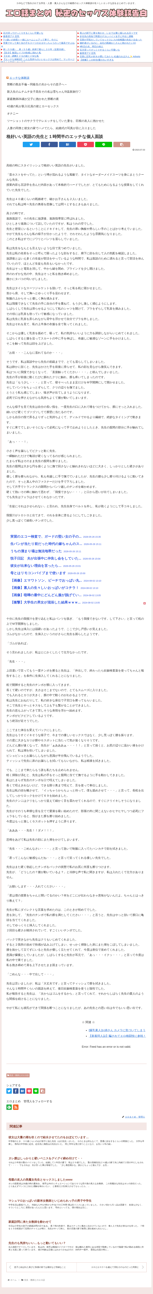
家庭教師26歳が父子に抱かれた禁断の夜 (33, 99)
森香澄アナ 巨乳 (11, 36)
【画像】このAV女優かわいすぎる (97, 60)
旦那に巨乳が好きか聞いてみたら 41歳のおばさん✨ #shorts (110, 56)
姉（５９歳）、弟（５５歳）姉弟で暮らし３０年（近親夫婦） (34, 49)
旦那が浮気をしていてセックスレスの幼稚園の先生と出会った (111, 39)
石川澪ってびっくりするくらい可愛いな (23, 33)
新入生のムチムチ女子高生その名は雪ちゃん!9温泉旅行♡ (44, 91)
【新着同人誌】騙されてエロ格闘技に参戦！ (117, 1036)
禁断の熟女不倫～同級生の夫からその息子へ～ (37, 84)
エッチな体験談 (19, 77)
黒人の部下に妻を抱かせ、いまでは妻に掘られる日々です (109, 33)
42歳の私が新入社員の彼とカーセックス (33, 106)
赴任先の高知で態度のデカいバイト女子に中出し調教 (106, 36)
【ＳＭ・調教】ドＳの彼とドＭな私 (21, 56)
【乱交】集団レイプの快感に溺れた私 (22, 52)
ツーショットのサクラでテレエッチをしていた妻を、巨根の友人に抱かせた (55, 120)
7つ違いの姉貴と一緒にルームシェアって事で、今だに (30, 39)
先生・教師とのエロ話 (18, 1075)
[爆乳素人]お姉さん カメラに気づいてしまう (117, 1030)
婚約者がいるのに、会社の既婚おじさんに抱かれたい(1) (108, 43)
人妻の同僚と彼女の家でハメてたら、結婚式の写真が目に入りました (51, 128)
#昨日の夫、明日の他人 (91, 46)
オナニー (12, 113)
